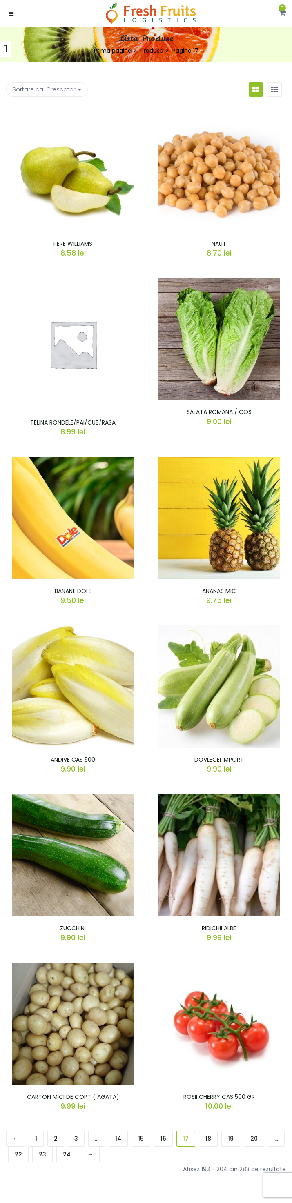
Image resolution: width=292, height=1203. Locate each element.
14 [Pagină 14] (118, 1138)
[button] (282, 13)
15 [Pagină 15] (141, 1138)
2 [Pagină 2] (56, 1138)
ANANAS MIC (219, 591)
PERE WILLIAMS (72, 244)
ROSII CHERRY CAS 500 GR (219, 1097)
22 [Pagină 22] (18, 1154)
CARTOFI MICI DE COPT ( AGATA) (73, 1097)
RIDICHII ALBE (219, 928)
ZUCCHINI (73, 928)
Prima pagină (113, 51)
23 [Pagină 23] (42, 1154)
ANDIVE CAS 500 (73, 760)
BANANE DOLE (73, 591)
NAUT (219, 244)
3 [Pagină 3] (76, 1138)
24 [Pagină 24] (67, 1154)
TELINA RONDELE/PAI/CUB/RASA (73, 422)
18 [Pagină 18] (208, 1138)
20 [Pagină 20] (254, 1138)
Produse (151, 51)
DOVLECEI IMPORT (219, 760)
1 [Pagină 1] (36, 1138)
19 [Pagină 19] (231, 1138)
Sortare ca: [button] (47, 89)
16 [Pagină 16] (163, 1138)
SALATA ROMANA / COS (219, 412)
